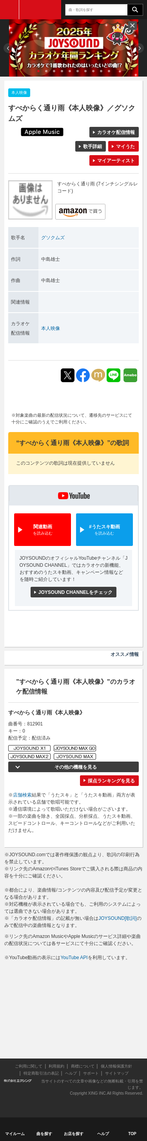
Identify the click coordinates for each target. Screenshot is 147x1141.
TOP (132, 1134)
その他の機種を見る (75, 767)
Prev (8, 48)
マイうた (125, 146)
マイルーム (15, 1134)
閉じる (132, 25)
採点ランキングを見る (111, 781)
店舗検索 (22, 795)
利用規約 (56, 1066)
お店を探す (73, 1134)
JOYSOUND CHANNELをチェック (75, 592)
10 (109, 71)
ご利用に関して (28, 1066)
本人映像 (50, 328)
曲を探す (44, 1134)
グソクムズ (53, 237)
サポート (91, 1073)
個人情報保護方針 (116, 1066)
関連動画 (42, 530)
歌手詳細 (92, 146)
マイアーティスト (116, 160)
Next (139, 48)
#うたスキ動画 (104, 530)
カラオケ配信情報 (116, 132)
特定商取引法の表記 (41, 1073)
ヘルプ (71, 1073)
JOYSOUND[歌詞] (117, 918)
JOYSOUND (40, 9)
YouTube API (73, 957)
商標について (82, 1066)
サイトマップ (117, 1073)
